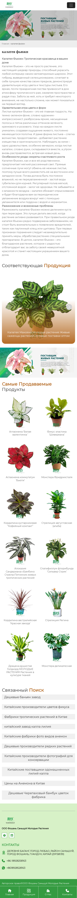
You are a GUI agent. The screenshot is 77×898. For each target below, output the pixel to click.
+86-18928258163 (16, 860)
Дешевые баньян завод (22, 697)
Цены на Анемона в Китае (24, 783)
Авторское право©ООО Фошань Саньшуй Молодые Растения (35, 883)
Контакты (67, 892)
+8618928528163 (16, 867)
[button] (69, 307)
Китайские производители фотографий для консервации (38, 758)
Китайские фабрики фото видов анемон (35, 736)
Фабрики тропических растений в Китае (35, 717)
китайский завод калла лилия (27, 726)
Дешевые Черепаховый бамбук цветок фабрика (38, 795)
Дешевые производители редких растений (38, 746)
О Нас (48, 892)
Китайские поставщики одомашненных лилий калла (38, 771)
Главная (5, 44)
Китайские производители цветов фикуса (36, 707)
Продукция (28, 892)
